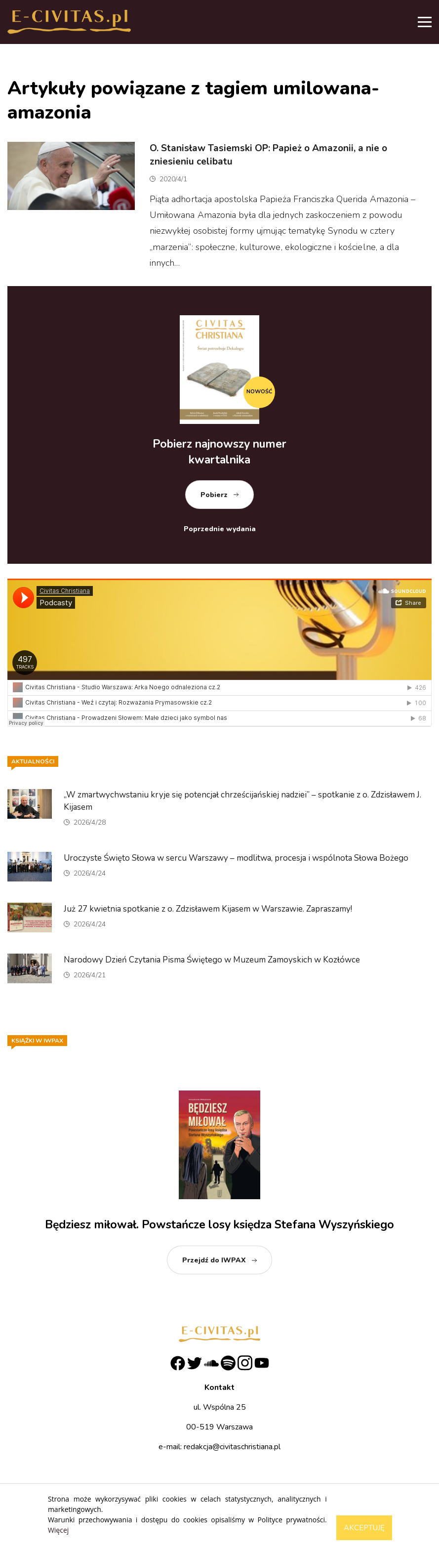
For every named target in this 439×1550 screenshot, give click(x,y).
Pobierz (214, 495)
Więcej (58, 1530)
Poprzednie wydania (220, 529)
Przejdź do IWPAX (214, 1260)
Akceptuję (364, 1528)
